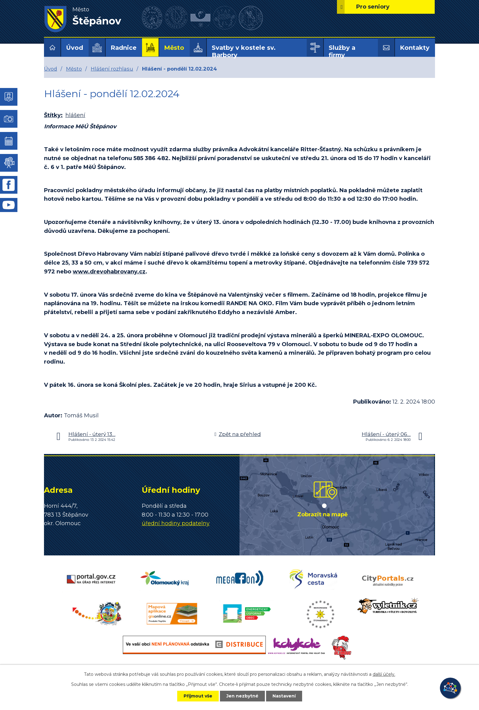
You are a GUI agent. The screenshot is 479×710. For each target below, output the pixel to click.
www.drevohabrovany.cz (109, 271)
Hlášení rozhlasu (112, 69)
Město (174, 47)
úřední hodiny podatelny (176, 523)
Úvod (74, 47)
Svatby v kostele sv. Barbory (244, 51)
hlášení (75, 115)
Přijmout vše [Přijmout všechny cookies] (198, 696)
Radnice (124, 47)
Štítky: (53, 115)
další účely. (384, 674)
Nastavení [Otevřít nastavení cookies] (284, 696)
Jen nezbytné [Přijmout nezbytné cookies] (242, 696)
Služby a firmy (342, 51)
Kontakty (415, 47)
